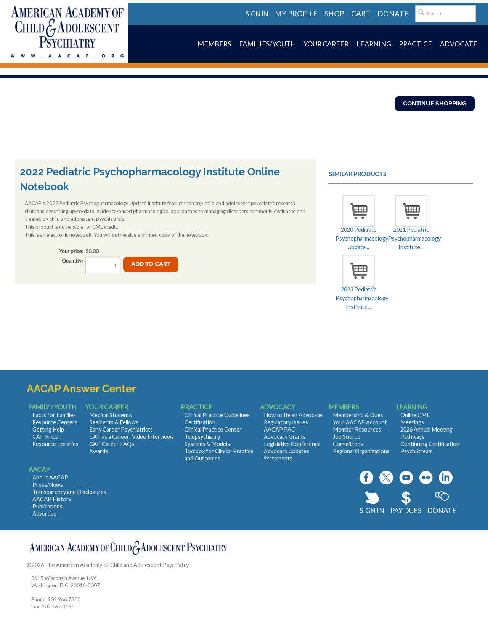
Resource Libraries (55, 444)
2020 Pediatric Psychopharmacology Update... (358, 238)
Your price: (71, 251)
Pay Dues (405, 510)
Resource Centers (54, 422)
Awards (98, 451)
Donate (441, 510)
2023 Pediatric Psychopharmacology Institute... (358, 298)
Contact (200, 565)
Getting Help (48, 429)
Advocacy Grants (285, 436)
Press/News (47, 484)
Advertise (44, 513)
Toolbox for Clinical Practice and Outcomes (219, 455)
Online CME (415, 415)
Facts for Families (54, 415)
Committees (348, 444)
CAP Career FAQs (111, 444)
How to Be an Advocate (293, 415)
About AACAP (50, 477)
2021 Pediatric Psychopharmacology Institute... (411, 238)
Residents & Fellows (113, 422)
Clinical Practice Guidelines (217, 415)
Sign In (372, 510)
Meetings (412, 422)
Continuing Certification (429, 444)
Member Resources (357, 429)
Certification (200, 422)
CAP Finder (46, 436)
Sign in (257, 14)
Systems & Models (207, 444)
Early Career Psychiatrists (121, 429)
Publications (47, 506)
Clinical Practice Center (213, 429)
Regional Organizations (361, 451)
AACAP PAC (279, 429)
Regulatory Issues (286, 422)
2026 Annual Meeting (426, 429)
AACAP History (51, 499)
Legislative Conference (292, 444)
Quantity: (72, 261)
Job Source (346, 436)
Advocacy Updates (286, 451)
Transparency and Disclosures (69, 492)
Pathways (412, 436)
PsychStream (416, 451)
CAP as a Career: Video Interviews (131, 436)
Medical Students (110, 415)
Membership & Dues (358, 415)
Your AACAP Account (360, 422)
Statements (278, 458)
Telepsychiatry (202, 436)
